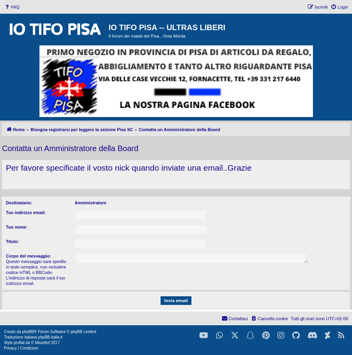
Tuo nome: (16, 227)
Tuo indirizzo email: (26, 212)
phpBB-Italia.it (50, 337)
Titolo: (12, 241)
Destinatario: (19, 202)
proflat (19, 343)
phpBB (28, 332)
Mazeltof (42, 343)
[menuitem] (12, 7)
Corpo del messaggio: (28, 256)
